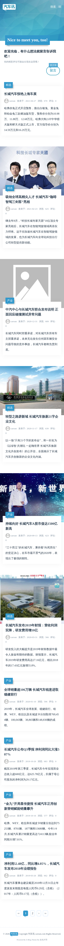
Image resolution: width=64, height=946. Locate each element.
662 (42, 875)
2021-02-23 (27, 209)
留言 (53, 69)
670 (42, 101)
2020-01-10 (26, 701)
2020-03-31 (27, 637)
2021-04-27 (26, 101)
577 (42, 815)
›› (45, 913)
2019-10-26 (26, 761)
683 (42, 761)
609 (44, 321)
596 (42, 701)
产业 (10, 300)
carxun (12, 101)
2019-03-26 (26, 875)
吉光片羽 (43, 940)
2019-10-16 (26, 815)
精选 (8, 84)
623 (44, 535)
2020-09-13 (27, 535)
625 (44, 209)
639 (44, 428)
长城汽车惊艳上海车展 (20, 94)
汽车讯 (9, 7)
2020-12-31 (27, 321)
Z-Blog (28, 940)
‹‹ (18, 913)
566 (44, 637)
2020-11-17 (27, 428)
